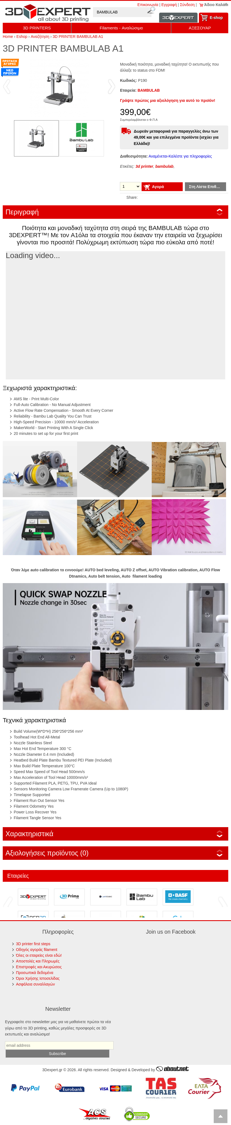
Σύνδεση (187, 4)
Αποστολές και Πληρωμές (38, 961)
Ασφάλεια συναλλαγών (35, 984)
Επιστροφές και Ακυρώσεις (39, 967)
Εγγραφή (169, 4)
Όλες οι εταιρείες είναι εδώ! (39, 955)
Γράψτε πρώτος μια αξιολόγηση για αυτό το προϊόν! (167, 100)
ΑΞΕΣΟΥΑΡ (200, 28)
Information (178, 18)
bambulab (164, 166)
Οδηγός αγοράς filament (36, 949)
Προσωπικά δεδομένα (34, 972)
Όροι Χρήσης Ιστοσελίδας (38, 978)
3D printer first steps (33, 944)
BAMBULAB (149, 90)
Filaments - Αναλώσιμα (121, 28)
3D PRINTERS (37, 28)
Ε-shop (216, 17)
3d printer (144, 166)
